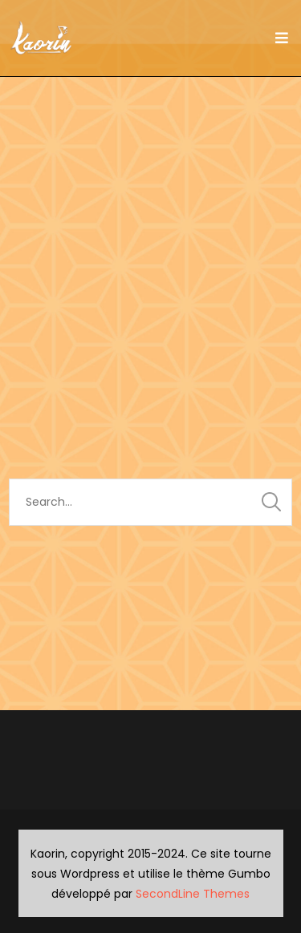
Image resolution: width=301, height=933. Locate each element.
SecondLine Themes (193, 894)
